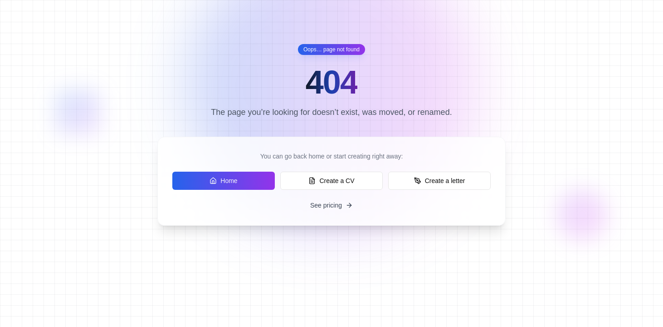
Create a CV (331, 180)
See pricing (331, 205)
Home (223, 180)
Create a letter (439, 180)
